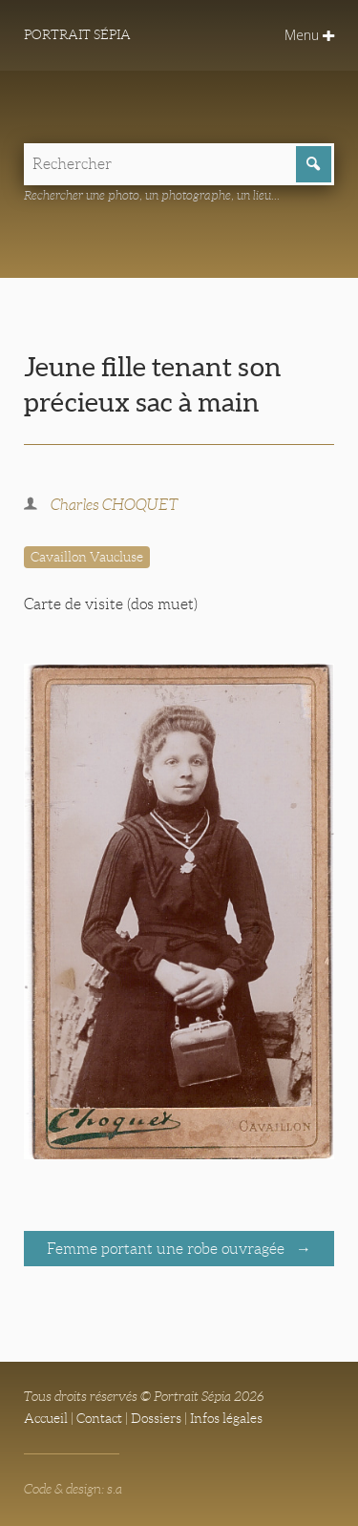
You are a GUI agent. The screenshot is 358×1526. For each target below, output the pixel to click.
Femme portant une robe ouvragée (167, 1248)
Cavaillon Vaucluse (87, 556)
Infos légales (226, 1418)
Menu (309, 35)
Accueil (46, 1418)
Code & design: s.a (73, 1488)
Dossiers (156, 1418)
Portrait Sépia (77, 34)
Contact (99, 1418)
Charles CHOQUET (115, 505)
